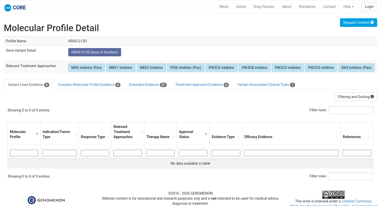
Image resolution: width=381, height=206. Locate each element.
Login (369, 7)
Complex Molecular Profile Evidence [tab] (89, 85)
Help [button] (348, 7)
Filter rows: (318, 110)
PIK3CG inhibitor (321, 68)
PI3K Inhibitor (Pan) (185, 68)
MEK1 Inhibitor (120, 68)
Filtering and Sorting (356, 97)
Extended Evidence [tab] (148, 85)
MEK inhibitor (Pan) (86, 68)
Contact (329, 7)
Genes (241, 7)
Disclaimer (307, 7)
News (223, 7)
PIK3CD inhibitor (288, 68)
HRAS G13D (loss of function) (94, 52)
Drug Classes (264, 7)
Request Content (358, 23)
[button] (36, 134)
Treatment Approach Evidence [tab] (202, 85)
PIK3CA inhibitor (221, 68)
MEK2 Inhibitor (151, 68)
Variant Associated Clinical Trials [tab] (266, 85)
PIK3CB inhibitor (254, 68)
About (286, 7)
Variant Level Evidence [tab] (28, 85)
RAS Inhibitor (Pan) (356, 68)
